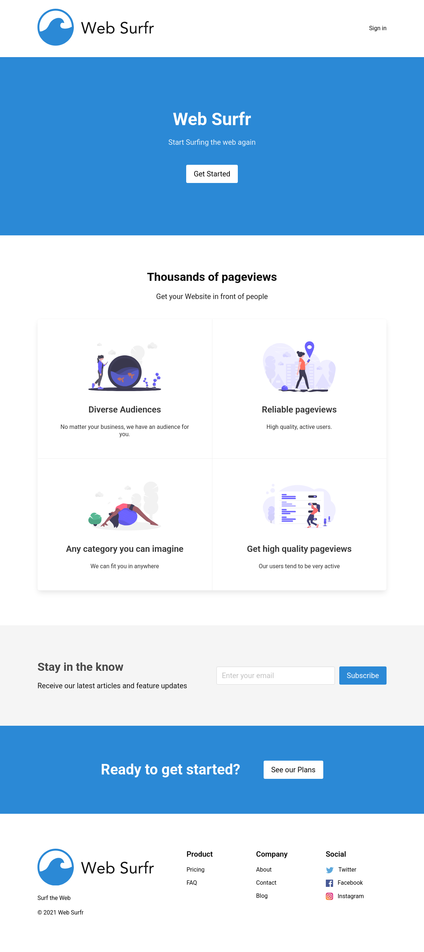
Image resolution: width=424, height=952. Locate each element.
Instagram (345, 896)
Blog (262, 895)
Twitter (341, 869)
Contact (266, 882)
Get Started (212, 174)
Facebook (344, 883)
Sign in (378, 28)
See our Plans (293, 769)
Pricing (196, 869)
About (264, 869)
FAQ (192, 882)
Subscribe (363, 675)
